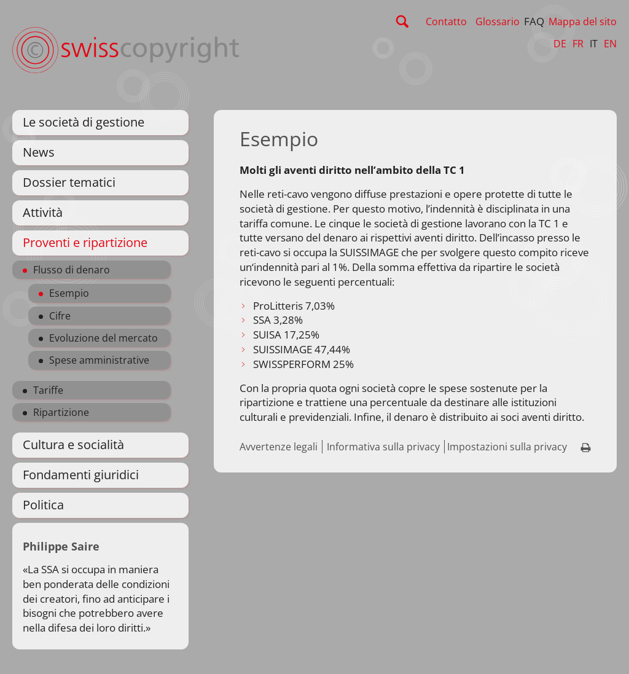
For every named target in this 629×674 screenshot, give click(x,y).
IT (594, 43)
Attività (43, 212)
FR (578, 43)
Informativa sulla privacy (383, 446)
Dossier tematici (69, 182)
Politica (43, 504)
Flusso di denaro (71, 269)
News (39, 152)
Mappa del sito (583, 21)
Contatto (446, 21)
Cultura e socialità (73, 444)
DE (559, 43)
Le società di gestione (83, 122)
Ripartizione (61, 412)
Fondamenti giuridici (81, 474)
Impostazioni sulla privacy (507, 446)
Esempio (69, 293)
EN (610, 43)
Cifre (60, 316)
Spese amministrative (99, 360)
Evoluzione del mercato (103, 338)
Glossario (497, 21)
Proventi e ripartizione (85, 242)
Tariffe (48, 390)
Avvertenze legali (279, 446)
